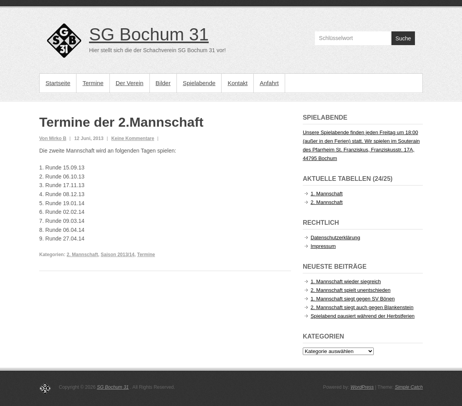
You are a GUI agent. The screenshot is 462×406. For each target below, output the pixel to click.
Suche (403, 38)
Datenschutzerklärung (335, 237)
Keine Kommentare (132, 138)
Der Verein (130, 83)
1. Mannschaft (327, 194)
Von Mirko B (52, 138)
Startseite (57, 83)
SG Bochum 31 (149, 34)
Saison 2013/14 (118, 254)
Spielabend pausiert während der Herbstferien (363, 316)
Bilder (163, 83)
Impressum (323, 246)
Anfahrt (269, 83)
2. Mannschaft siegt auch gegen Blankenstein (362, 307)
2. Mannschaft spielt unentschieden (351, 290)
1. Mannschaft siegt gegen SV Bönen (353, 299)
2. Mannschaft (82, 254)
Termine (92, 83)
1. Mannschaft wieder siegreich (346, 281)
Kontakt (237, 83)
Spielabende (199, 83)
